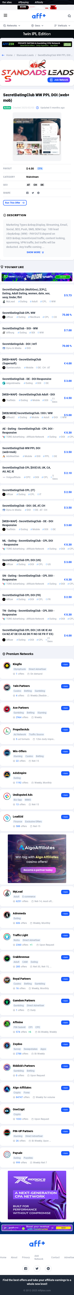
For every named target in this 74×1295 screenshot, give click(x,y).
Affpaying (23, 2)
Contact (55, 1257)
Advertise (69, 1257)
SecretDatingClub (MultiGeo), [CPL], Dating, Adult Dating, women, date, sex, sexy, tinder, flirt (26, 293)
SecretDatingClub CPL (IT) (18, 490)
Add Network (38, 1257)
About (14, 1257)
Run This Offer (15, 202)
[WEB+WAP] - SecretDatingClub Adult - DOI (28, 394)
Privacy (26, 1257)
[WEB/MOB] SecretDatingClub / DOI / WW (27, 413)
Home (9, 55)
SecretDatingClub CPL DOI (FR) (21, 595)
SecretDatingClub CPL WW (18, 312)
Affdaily (39, 2)
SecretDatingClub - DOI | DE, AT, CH (23, 505)
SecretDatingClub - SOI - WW (20, 328)
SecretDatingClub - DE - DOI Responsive (26, 378)
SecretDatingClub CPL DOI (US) (21, 560)
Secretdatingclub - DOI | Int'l (19, 343)
